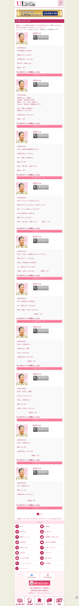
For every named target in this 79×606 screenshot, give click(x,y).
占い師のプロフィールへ (39, 75)
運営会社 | (46, 590)
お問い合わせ (46, 558)
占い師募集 (45, 563)
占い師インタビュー (48, 547)
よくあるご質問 (21, 558)
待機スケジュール (22, 537)
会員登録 (45, 526)
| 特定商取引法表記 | (36, 590)
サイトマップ (21, 568)
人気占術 (20, 552)
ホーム (19, 526)
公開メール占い (21, 547)
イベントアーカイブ (23, 563)
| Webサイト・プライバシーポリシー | (39, 593)
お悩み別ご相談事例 (48, 542)
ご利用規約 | (45, 588)
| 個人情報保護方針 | (36, 588)
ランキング (45, 552)
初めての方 (20, 531)
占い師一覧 (45, 531)
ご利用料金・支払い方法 (49, 537)
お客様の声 (20, 542)
